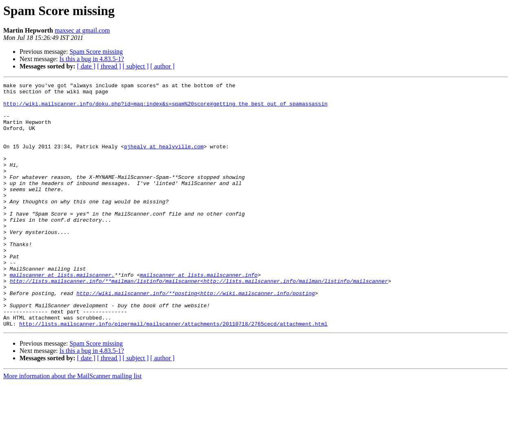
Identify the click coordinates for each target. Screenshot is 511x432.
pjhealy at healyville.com (163, 159)
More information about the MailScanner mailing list (72, 424)
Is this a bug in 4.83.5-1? (91, 58)
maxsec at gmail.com (82, 30)
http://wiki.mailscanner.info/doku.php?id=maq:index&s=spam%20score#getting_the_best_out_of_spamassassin (165, 108)
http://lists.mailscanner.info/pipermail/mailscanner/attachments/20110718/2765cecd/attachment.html (173, 372)
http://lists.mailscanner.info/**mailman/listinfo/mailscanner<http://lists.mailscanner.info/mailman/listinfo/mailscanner (199, 321)
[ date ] (86, 66)
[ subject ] (136, 66)
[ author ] (162, 66)
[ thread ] (109, 66)
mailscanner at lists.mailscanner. (62, 313)
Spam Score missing (96, 51)
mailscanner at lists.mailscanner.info (199, 313)
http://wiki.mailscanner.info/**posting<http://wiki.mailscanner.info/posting (195, 335)
